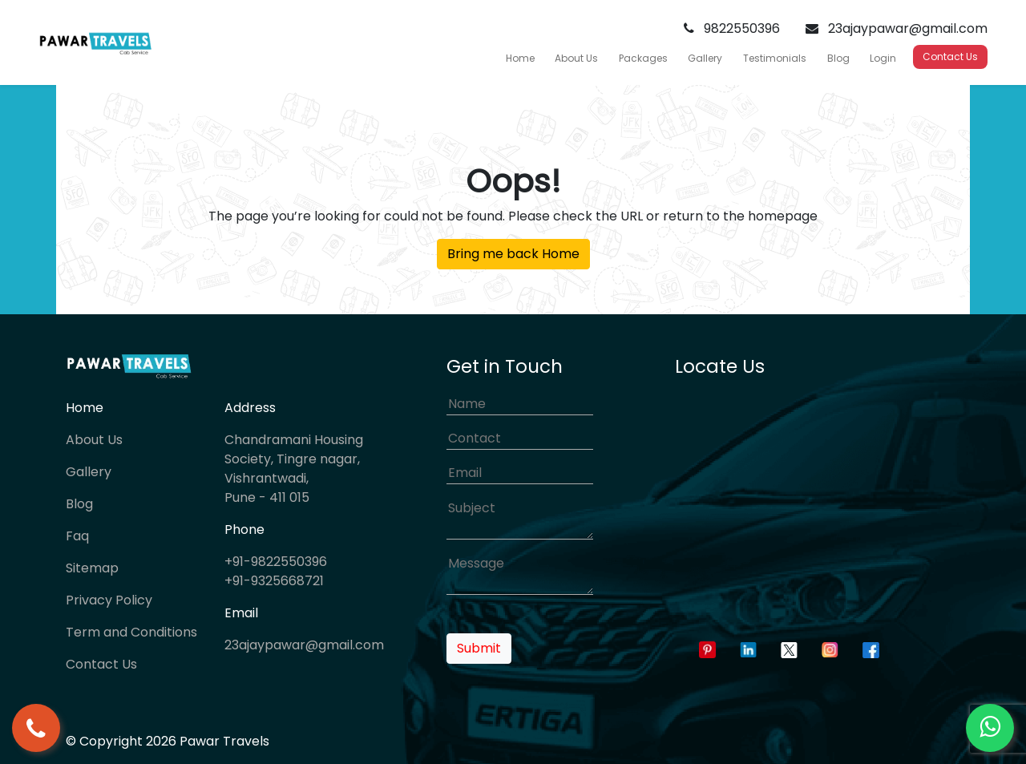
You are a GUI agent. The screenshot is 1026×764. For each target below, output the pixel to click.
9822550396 (732, 28)
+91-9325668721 (274, 581)
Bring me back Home (513, 254)
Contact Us (950, 56)
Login (883, 58)
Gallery (705, 58)
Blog (838, 58)
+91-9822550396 (275, 561)
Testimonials (774, 58)
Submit (479, 648)
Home (520, 58)
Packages (643, 58)
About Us (576, 58)
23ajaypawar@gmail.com (897, 28)
